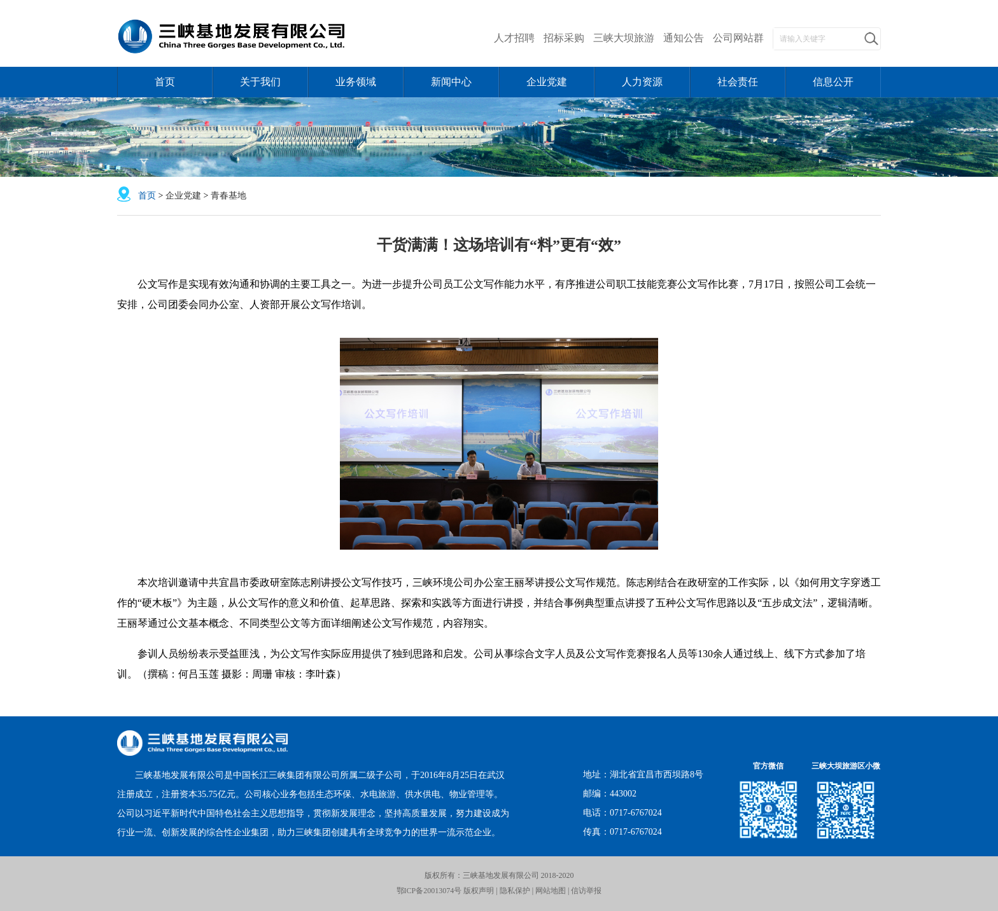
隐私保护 (515, 890)
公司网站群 (738, 37)
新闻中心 (451, 81)
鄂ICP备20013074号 (429, 890)
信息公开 (833, 81)
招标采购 (564, 37)
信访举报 (586, 890)
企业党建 (546, 81)
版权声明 (477, 890)
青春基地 (228, 195)
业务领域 (355, 81)
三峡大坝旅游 (623, 37)
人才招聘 (514, 37)
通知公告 (683, 37)
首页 (165, 81)
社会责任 (737, 81)
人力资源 (642, 81)
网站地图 (551, 890)
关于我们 (260, 81)
